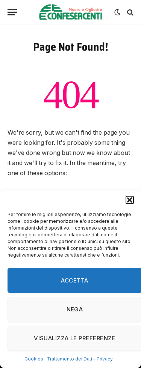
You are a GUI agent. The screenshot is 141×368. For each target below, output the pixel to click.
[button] (129, 200)
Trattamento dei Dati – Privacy (80, 359)
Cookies (33, 359)
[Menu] (12, 12)
